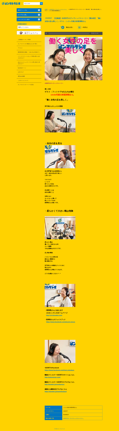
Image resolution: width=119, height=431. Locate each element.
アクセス (20, 48)
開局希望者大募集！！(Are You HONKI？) (28, 52)
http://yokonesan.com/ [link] (52, 377)
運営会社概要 (21, 76)
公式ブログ (21, 72)
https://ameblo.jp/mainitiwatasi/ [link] (56, 391)
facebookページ (22, 68)
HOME (46, 9)
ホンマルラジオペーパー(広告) (26, 84)
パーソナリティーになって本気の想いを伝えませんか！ (29, 57)
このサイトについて (23, 80)
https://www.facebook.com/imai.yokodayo (60, 370)
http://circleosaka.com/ (54, 315)
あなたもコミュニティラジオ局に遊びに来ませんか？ (29, 62)
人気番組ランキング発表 (24, 39)
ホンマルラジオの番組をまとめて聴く (28, 43)
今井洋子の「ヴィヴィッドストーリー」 (58, 9)
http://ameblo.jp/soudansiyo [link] (54, 384)
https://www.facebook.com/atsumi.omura (60, 322)
